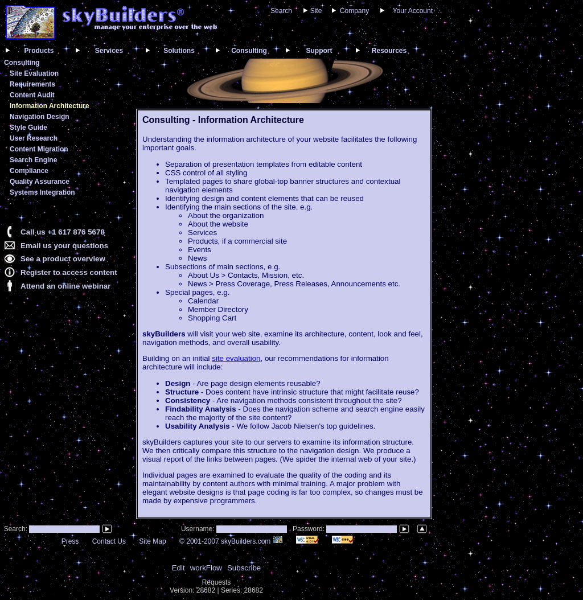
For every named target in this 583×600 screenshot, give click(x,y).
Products (39, 51)
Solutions (179, 51)
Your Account (413, 11)
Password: (309, 529)
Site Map (152, 541)
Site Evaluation (34, 73)
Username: (198, 529)
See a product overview (62, 258)
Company (354, 11)
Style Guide (28, 127)
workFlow (206, 568)
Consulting (249, 51)
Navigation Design (39, 117)
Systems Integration (42, 192)
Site (316, 11)
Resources (389, 51)
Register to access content (68, 272)
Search (281, 11)
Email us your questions (64, 245)
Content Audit (32, 95)
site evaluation (236, 358)
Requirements (32, 84)
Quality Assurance (39, 182)
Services (109, 51)
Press (70, 541)
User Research (34, 138)
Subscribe (244, 568)
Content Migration (39, 149)
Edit (178, 568)
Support (319, 51)
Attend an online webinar (65, 286)
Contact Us (109, 541)
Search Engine (33, 160)
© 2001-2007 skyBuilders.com (231, 541)
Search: (14, 529)
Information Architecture (49, 106)
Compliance (29, 171)
